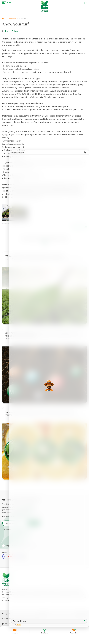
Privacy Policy (6, 614)
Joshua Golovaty (12, 31)
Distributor (44, 633)
